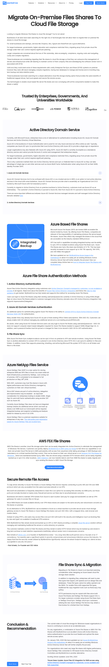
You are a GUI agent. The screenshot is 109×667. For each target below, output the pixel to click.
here (21, 196)
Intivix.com (22, 535)
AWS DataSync (43, 458)
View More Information (54, 467)
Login (81, 3)
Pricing (71, 3)
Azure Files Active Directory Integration (61, 291)
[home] (10, 3)
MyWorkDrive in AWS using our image (62, 449)
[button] (32, 3)
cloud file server (84, 523)
